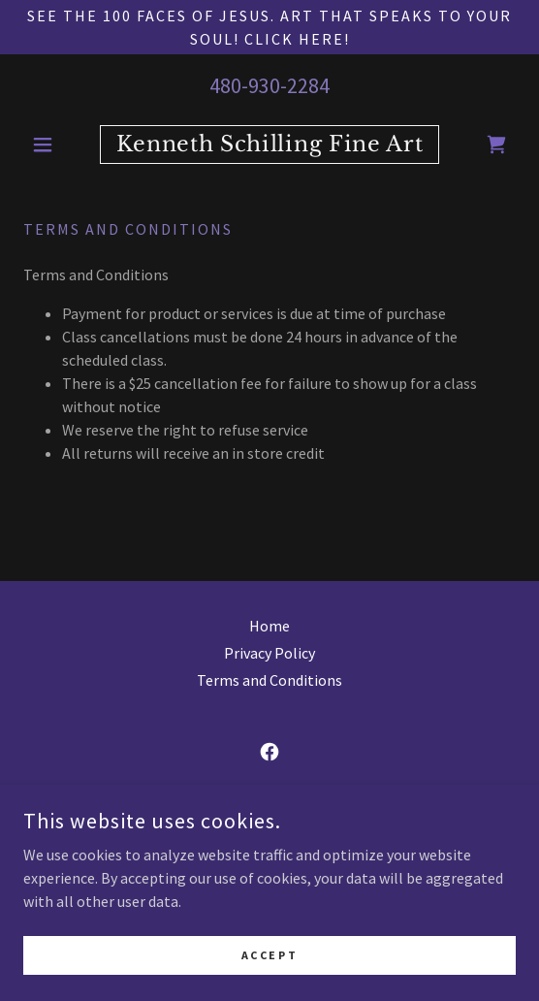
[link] (269, 144)
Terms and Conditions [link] (269, 680)
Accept (269, 955)
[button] (60, 144)
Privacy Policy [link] (269, 652)
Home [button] (269, 625)
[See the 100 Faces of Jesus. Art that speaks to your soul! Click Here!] (269, 27)
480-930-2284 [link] (269, 85)
